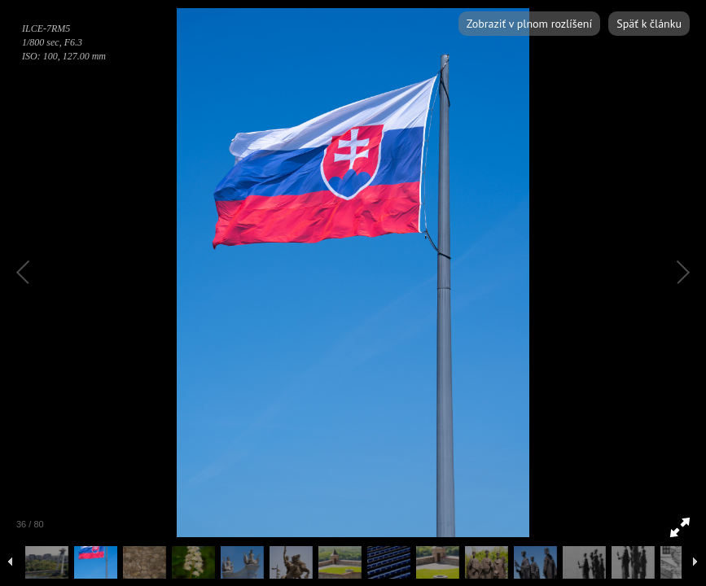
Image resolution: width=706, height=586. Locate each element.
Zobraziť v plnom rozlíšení (529, 23)
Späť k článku (649, 23)
